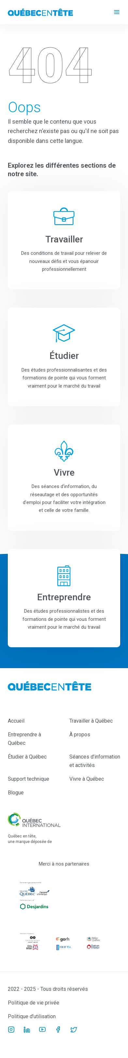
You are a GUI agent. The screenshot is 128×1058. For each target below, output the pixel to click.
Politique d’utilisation (32, 1016)
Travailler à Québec (91, 721)
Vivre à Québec (86, 779)
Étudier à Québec (27, 757)
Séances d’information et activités (94, 761)
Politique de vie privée (33, 1003)
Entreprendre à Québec (24, 738)
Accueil (16, 721)
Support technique (28, 779)
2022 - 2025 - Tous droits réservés (48, 989)
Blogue (16, 793)
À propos (79, 734)
